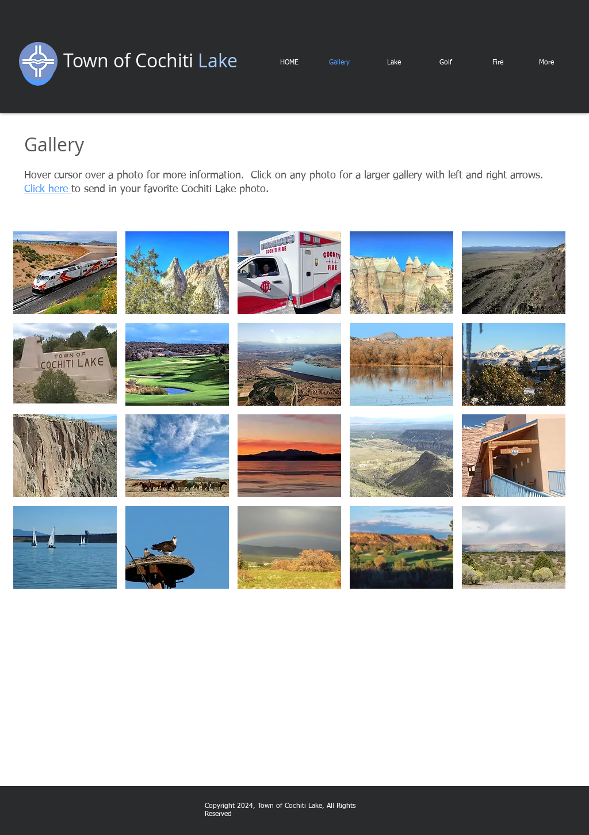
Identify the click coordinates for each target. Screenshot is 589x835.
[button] (65, 272)
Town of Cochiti (128, 60)
